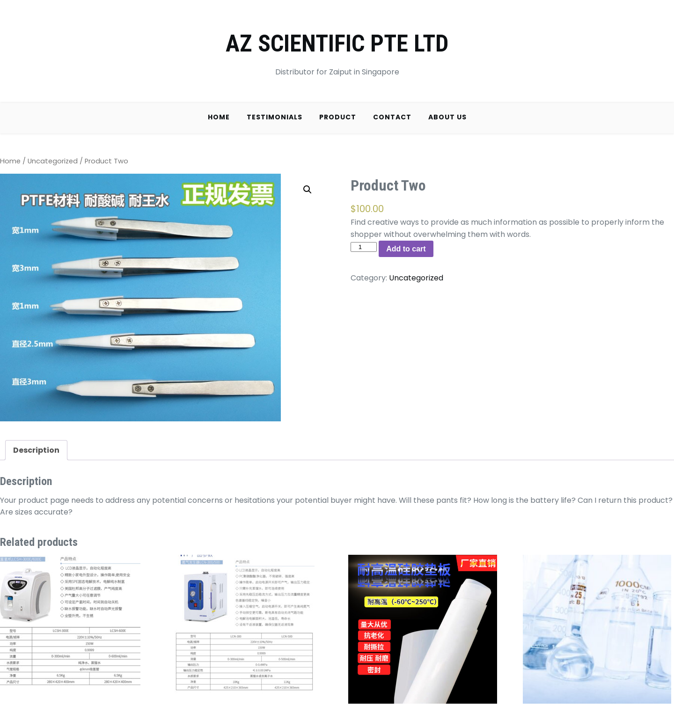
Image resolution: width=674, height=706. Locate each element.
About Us (447, 117)
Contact (392, 117)
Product (337, 117)
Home (219, 117)
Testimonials (274, 117)
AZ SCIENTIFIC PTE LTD (337, 43)
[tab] (36, 450)
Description (36, 450)
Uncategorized (53, 161)
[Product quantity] (364, 247)
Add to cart (405, 249)
